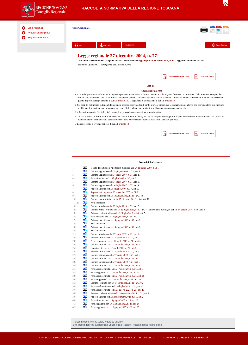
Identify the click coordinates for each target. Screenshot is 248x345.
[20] (74, 230)
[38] (74, 293)
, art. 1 (136, 234)
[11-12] (75, 202)
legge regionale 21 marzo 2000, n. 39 (156, 60)
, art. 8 (137, 265)
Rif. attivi (105, 45)
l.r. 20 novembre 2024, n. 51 (129, 293)
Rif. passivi (129, 45)
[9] (73, 195)
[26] (74, 251)
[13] (74, 206)
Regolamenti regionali (39, 32)
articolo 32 (123, 100)
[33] (74, 276)
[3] (73, 174)
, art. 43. (140, 286)
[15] (74, 213)
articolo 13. (170, 100)
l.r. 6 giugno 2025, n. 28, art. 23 (123, 300)
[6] (73, 185)
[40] (74, 300)
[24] (74, 244)
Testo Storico (219, 45)
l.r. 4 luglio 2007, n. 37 (122, 174)
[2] (73, 171)
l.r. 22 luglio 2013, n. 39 (121, 206)
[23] (74, 241)
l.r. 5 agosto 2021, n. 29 (125, 289)
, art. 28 (140, 289)
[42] (74, 307)
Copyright (170, 337)
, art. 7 (137, 258)
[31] (74, 269)
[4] (73, 178)
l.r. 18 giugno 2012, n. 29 (122, 195)
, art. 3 (136, 241)
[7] (73, 188)
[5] (73, 181)
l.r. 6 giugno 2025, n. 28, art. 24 (124, 303)
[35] (74, 282)
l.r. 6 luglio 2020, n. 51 (125, 286)
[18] (74, 223)
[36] (74, 286)
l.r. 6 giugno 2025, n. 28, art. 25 (124, 307)
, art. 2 (140, 296)
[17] (74, 220)
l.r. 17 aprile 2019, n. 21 (121, 234)
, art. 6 (137, 255)
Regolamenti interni (38, 37)
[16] (74, 216)
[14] (74, 209)
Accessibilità (200, 337)
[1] (73, 167)
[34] (74, 279)
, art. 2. (136, 237)
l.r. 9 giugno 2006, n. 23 (122, 171)
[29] (74, 262)
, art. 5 (133, 248)
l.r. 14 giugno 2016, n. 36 (186, 209)
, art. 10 (140, 276)
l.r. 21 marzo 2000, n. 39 (146, 167)
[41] (74, 303)
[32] (74, 272)
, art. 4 (137, 244)
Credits (184, 337)
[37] (74, 289)
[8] (73, 192)
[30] (74, 265)
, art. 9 (136, 272)
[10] (74, 199)
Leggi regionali (35, 28)
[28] (74, 258)
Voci (78, 45)
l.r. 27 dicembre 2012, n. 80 (128, 199)
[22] (74, 237)
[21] (74, 234)
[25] (74, 248)
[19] (74, 227)
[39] (74, 296)
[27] (74, 255)
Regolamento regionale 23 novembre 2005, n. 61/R (114, 192)
